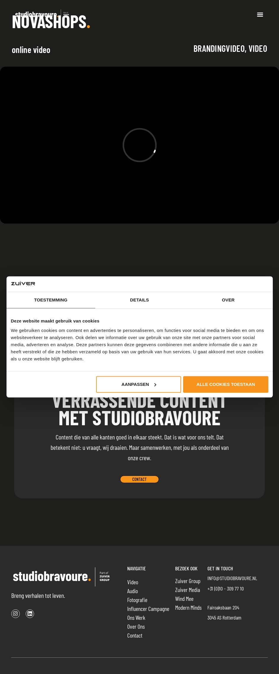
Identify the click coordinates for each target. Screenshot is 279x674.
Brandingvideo (219, 48)
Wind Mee (184, 598)
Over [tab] (228, 300)
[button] (260, 15)
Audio (132, 590)
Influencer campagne (148, 608)
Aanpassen (139, 384)
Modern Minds (188, 607)
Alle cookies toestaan (225, 384)
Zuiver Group (188, 580)
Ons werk (136, 617)
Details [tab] (139, 300)
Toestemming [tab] (50, 300)
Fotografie (137, 599)
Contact (134, 635)
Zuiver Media (187, 589)
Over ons (136, 626)
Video (258, 48)
